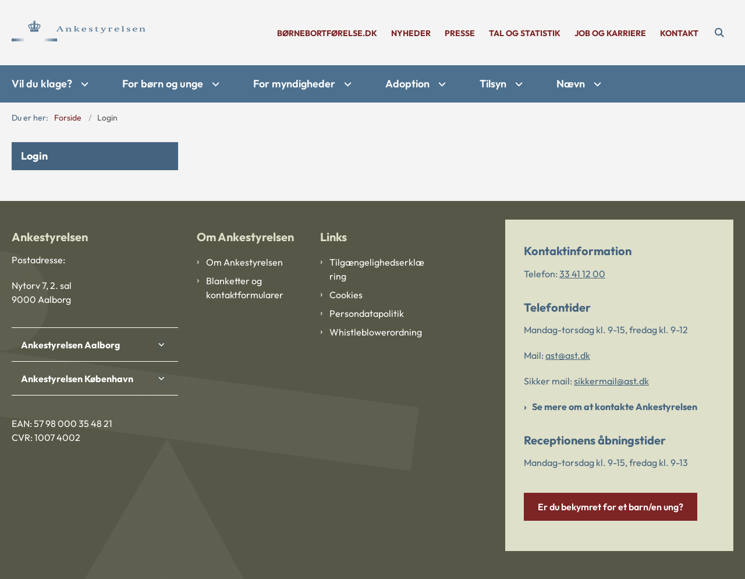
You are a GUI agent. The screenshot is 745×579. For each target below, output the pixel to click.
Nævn (570, 83)
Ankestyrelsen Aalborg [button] (70, 345)
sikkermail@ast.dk (611, 381)
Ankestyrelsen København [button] (77, 378)
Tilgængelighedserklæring (376, 269)
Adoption (407, 83)
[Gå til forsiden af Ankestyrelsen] (79, 32)
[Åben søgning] (719, 33)
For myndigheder (294, 83)
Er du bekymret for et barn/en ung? (610, 507)
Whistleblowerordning (375, 332)
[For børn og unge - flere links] (214, 84)
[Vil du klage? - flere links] (83, 84)
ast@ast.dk (567, 355)
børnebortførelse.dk (327, 33)
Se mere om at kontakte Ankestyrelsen (614, 406)
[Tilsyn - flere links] (517, 84)
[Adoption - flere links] (441, 84)
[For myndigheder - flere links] (346, 84)
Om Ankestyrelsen (244, 262)
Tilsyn (493, 83)
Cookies (346, 295)
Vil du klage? (42, 83)
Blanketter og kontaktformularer (244, 288)
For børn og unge (162, 83)
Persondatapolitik (366, 313)
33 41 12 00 (582, 274)
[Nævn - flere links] (596, 84)
